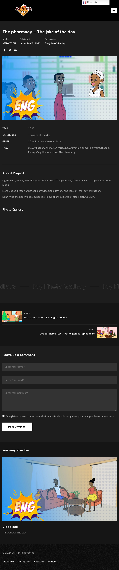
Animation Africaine (56, 148)
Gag (38, 152)
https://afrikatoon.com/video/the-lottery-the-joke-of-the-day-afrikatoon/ (59, 191)
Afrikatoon (38, 148)
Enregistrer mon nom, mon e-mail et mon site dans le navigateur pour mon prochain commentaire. (60, 416)
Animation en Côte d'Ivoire (84, 148)
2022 (31, 128)
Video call (10, 527)
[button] (114, 10)
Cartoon (50, 141)
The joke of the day (55, 43)
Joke (58, 141)
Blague (105, 148)
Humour (46, 152)
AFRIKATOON (9, 43)
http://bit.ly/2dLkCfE (84, 196)
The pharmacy (67, 152)
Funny (31, 152)
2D (29, 141)
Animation (38, 141)
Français (90, 3)
